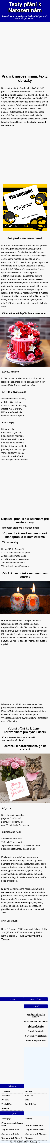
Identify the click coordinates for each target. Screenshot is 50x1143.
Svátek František (36, 1031)
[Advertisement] (25, 47)
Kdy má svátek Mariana (35, 1134)
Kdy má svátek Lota (10, 1134)
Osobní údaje (32, 1142)
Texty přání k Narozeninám (25, 7)
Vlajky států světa (36, 1026)
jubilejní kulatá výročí (12, 95)
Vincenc (5, 939)
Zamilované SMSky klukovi (36, 1015)
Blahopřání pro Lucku (36, 1040)
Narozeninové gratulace (36, 1036)
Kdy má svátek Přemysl (11, 1138)
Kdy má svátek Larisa (35, 1129)
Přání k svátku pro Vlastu (35, 1021)
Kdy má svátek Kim (10, 1129)
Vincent (36, 936)
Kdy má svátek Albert (34, 1125)
